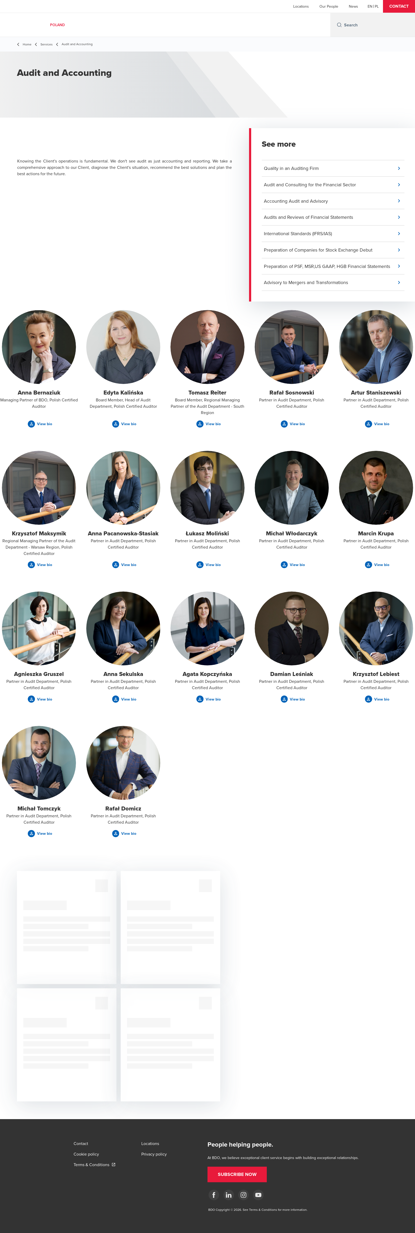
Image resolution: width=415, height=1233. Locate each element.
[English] (370, 6)
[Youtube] (258, 1195)
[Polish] (377, 6)
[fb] (214, 1195)
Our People (328, 6)
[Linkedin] (228, 1195)
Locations (301, 6)
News (353, 6)
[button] (399, 6)
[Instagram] (243, 1195)
